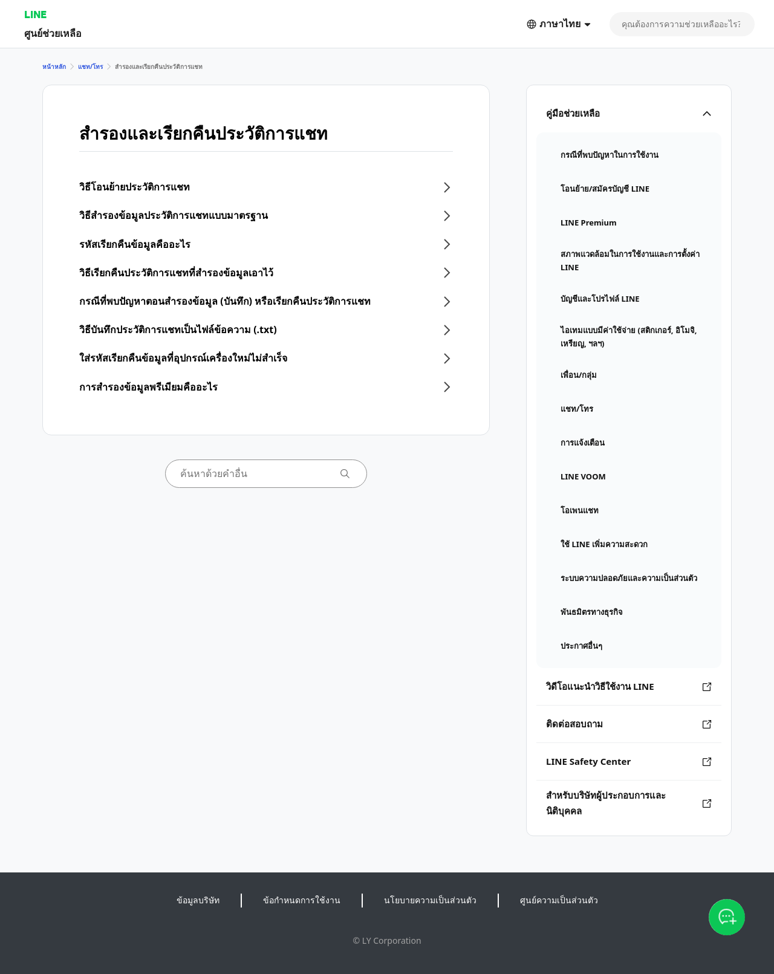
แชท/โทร (90, 66)
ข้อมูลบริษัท (198, 900)
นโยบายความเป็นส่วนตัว (430, 900)
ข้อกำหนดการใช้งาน (301, 900)
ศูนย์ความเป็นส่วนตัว (559, 900)
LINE (35, 14)
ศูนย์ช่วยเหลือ (53, 33)
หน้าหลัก (54, 66)
